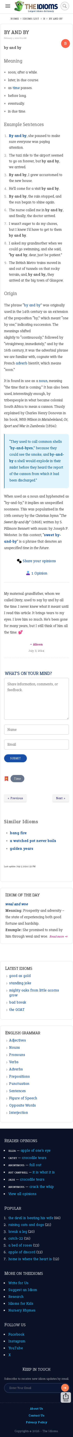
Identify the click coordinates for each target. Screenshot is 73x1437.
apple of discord (21, 1252)
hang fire (18, 832)
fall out (35, 1164)
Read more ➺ (59, 936)
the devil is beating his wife (30, 1217)
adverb (21, 363)
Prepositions (19, 1076)
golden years (21, 848)
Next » (60, 798)
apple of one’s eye (36, 1150)
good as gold (20, 975)
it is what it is (44, 1172)
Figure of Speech (23, 1098)
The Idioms (50, 1431)
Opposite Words (22, 1105)
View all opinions (22, 1193)
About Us (36, 1409)
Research (16, 1296)
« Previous (15, 798)
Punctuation (19, 1083)
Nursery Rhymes (22, 1310)
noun (43, 380)
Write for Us (18, 1282)
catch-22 (15, 1238)
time (16, 87)
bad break (17, 1002)
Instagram (17, 1341)
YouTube (15, 1348)
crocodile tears (34, 1157)
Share (66, 1397)
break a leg (17, 1231)
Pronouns (17, 1054)
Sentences (17, 1090)
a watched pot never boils (33, 840)
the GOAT (17, 1009)
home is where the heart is (30, 1258)
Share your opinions (39, 560)
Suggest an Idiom (22, 1289)
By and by (18, 135)
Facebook (16, 1334)
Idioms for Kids (20, 1303)
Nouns (14, 1047)
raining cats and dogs (26, 1224)
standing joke (20, 983)
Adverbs (16, 1069)
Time (17, 779)
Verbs (14, 1061)
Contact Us (36, 1415)
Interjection (18, 1112)
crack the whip (41, 1186)
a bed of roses (20, 1245)
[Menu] (8, 6)
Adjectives (17, 1040)
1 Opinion (39, 573)
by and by (32, 305)
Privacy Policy (36, 1422)
